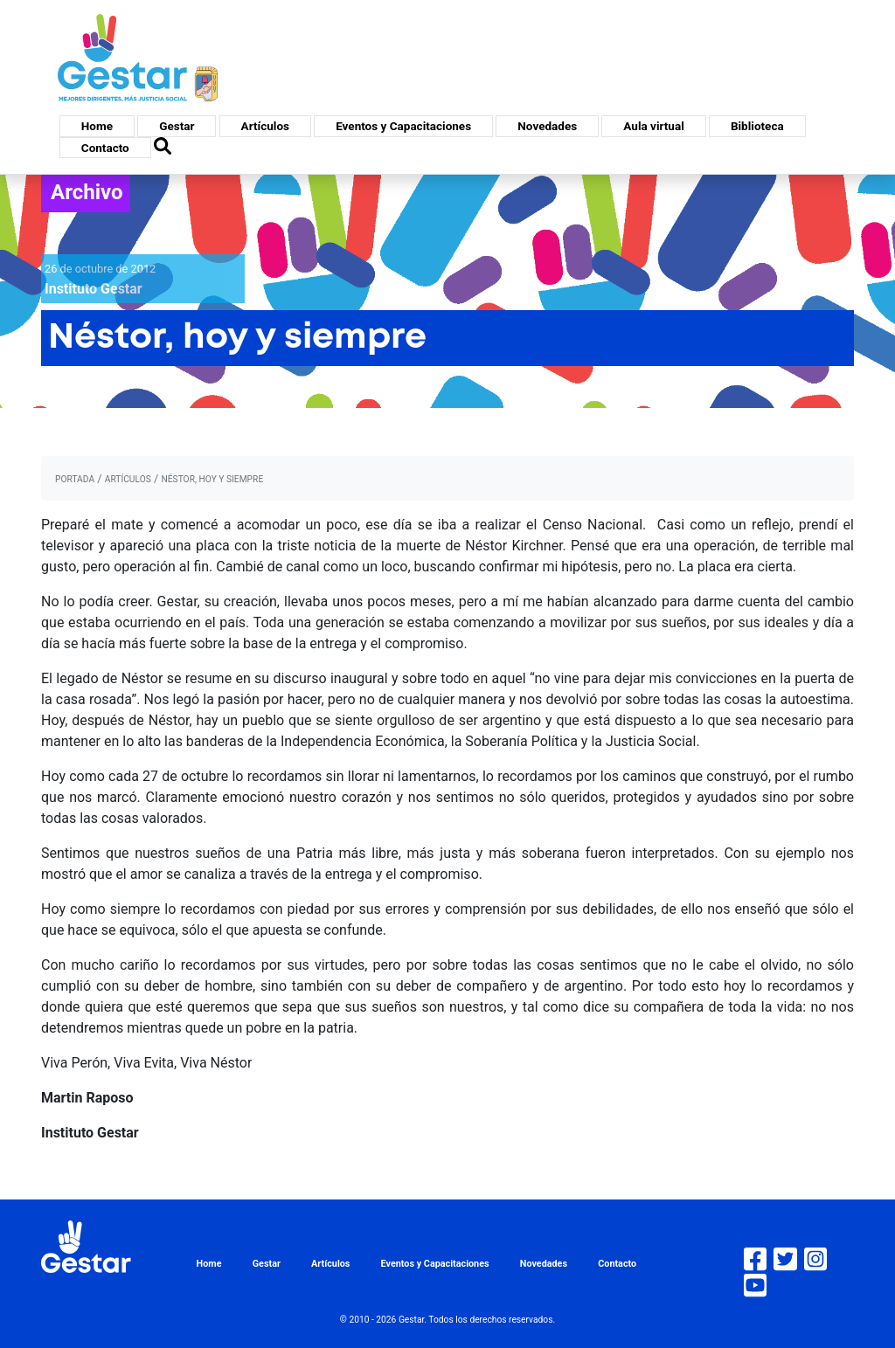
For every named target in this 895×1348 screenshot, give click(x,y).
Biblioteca (757, 126)
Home (97, 126)
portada (74, 479)
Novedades (547, 126)
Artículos (265, 126)
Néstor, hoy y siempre (212, 479)
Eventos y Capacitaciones (403, 126)
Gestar (176, 126)
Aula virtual (653, 126)
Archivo (87, 192)
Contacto (105, 148)
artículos (128, 479)
